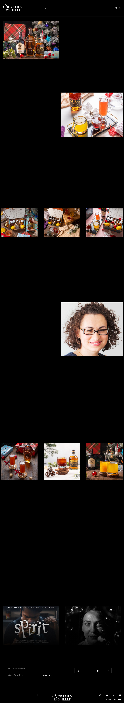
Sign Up (47, 675)
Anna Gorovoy (37, 586)
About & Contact (11, 695)
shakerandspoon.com (34, 575)
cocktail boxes (88, 586)
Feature (68, 20)
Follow (83, 670)
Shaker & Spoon (66, 590)
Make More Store (31, 565)
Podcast (101, 8)
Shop (93, 8)
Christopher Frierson (69, 586)
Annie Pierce (51, 586)
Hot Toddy (35, 590)
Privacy (30, 695)
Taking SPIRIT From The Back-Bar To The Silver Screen (30, 638)
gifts (25, 590)
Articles (53, 8)
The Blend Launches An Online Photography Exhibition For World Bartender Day (87, 634)
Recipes (70, 8)
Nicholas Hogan (49, 590)
